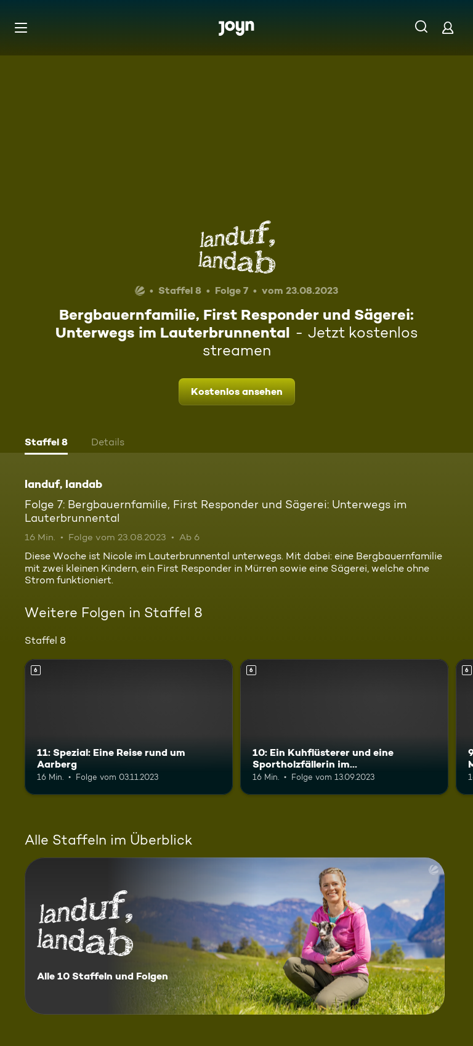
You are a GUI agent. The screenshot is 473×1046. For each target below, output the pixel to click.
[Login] (447, 27)
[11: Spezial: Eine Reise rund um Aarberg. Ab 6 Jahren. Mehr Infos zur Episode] (129, 727)
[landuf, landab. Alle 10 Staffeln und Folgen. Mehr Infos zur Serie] (235, 936)
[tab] (46, 443)
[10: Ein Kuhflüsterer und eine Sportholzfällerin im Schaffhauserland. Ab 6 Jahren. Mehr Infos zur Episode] (344, 727)
